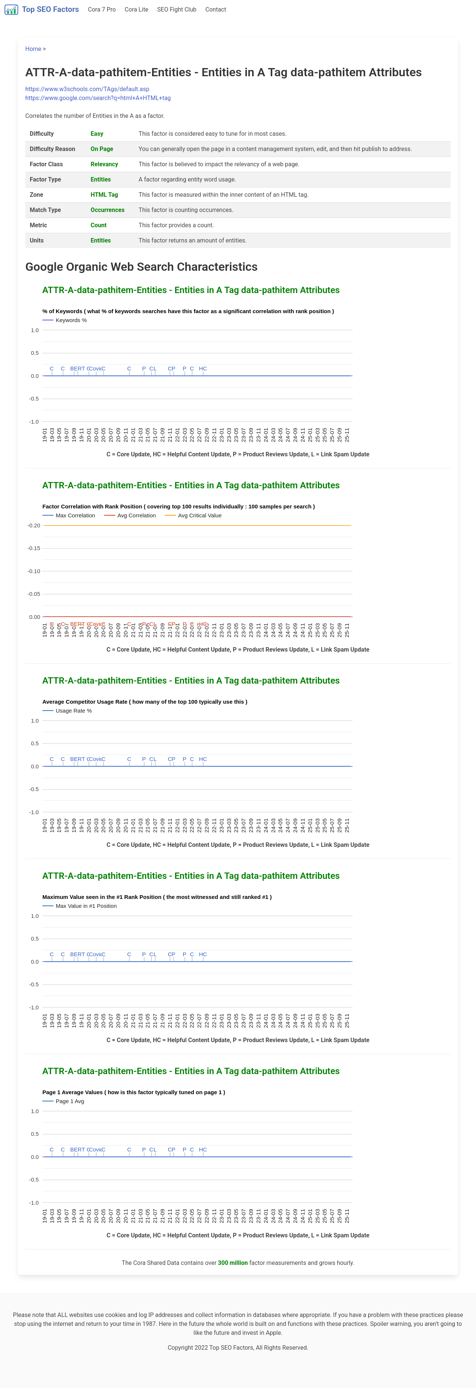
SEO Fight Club (176, 9)
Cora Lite (136, 9)
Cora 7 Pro (102, 9)
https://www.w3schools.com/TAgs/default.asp (87, 89)
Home (33, 48)
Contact (215, 9)
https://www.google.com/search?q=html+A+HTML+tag (98, 98)
